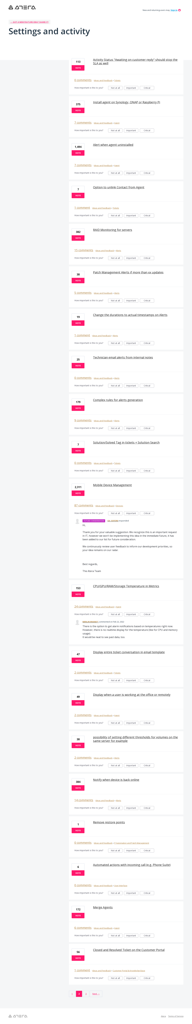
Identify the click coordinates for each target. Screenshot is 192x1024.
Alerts (118, 250)
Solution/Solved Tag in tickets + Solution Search (126, 442)
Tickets (117, 80)
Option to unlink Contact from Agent (118, 187)
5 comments (83, 293)
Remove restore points (109, 822)
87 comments (83, 505)
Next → (96, 993)
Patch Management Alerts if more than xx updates (128, 272)
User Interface (120, 885)
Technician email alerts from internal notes (123, 357)
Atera (163, 1016)
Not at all (117, 88)
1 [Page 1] (72, 993)
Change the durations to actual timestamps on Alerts (130, 315)
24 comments (83, 606)
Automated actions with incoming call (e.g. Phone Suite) (131, 865)
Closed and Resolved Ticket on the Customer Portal (129, 950)
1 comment (82, 208)
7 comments (83, 123)
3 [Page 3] (86, 993)
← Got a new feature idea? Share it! (29, 22)
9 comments (83, 420)
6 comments (83, 928)
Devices (119, 505)
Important (132, 88)
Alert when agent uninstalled (113, 145)
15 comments (83, 250)
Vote (78, 68)
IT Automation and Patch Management (131, 843)
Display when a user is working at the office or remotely (131, 695)
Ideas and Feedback (103, 80)
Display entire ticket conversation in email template (129, 652)
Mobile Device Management (112, 485)
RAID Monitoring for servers (112, 230)
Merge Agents (103, 907)
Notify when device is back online (116, 780)
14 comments (83, 800)
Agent (116, 123)
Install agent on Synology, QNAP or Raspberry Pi (126, 102)
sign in (174, 10)
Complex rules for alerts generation (118, 400)
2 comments (83, 672)
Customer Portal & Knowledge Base (129, 970)
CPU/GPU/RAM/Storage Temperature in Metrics (126, 586)
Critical (149, 88)
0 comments (83, 80)
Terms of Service (176, 1016)
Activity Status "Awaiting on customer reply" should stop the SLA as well (135, 61)
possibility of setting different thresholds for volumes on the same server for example (135, 739)
